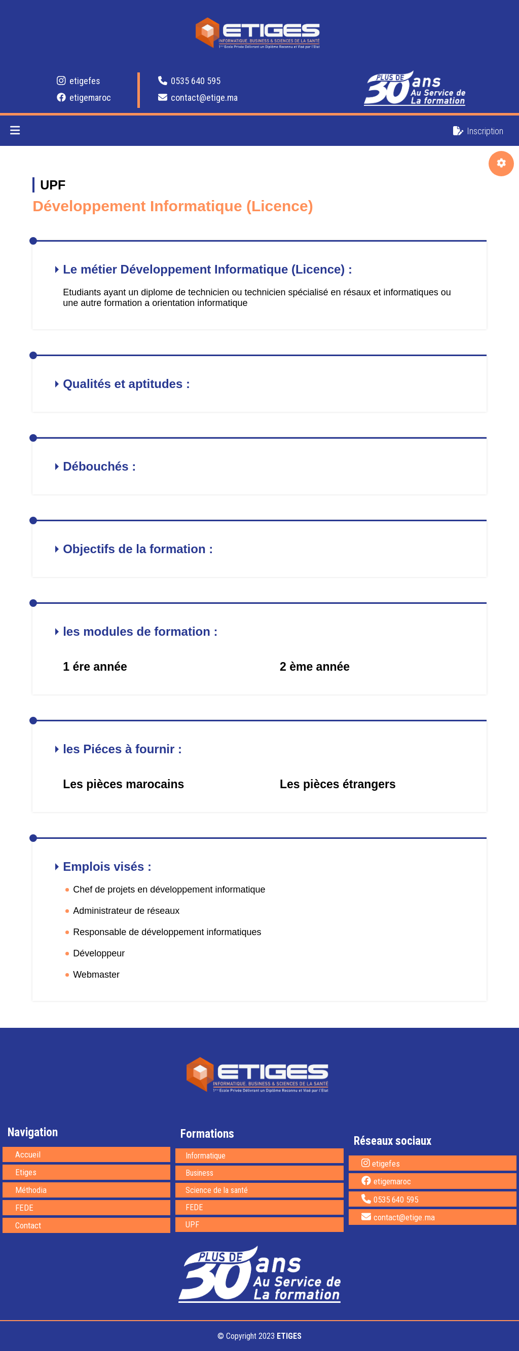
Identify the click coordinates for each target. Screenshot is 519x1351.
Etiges (25, 1172)
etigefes (78, 80)
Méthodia (31, 1190)
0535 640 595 (189, 80)
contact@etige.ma (198, 97)
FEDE (24, 1208)
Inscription (478, 131)
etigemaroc (84, 97)
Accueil (28, 1154)
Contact (28, 1225)
